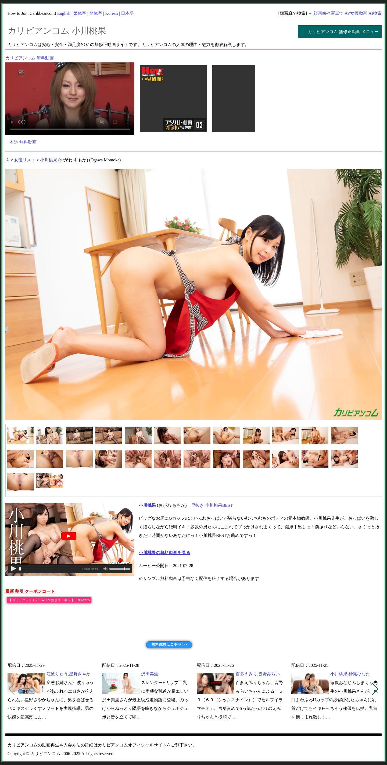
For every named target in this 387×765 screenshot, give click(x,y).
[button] (375, 689)
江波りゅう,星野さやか (68, 674)
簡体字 (95, 13)
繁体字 (79, 13)
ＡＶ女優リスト (20, 160)
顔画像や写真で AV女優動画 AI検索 (347, 13)
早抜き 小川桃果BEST (212, 505)
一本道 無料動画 (21, 142)
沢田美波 (149, 674)
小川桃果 (48, 160)
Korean (111, 13)
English (63, 13)
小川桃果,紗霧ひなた (350, 674)
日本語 (127, 13)
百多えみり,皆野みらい (258, 674)
